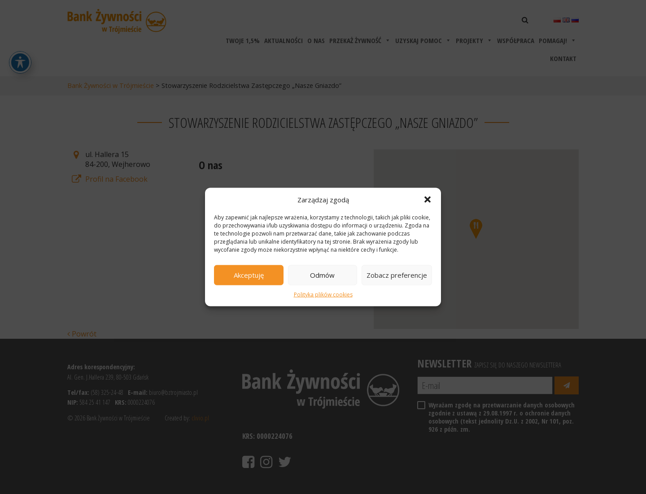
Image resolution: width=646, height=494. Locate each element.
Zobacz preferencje (397, 275)
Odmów (322, 275)
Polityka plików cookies (323, 294)
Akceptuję (249, 275)
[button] (427, 199)
